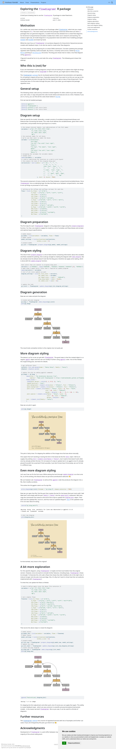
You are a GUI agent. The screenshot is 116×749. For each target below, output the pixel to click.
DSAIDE (22, 40)
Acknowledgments (92, 31)
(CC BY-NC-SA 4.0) (25, 746)
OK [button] (64, 743)
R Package (23, 12)
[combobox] (112, 2)
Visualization (31, 12)
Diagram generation (93, 21)
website (30, 720)
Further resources (92, 29)
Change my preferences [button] (74, 743)
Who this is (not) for (92, 11)
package (30, 75)
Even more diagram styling (94, 25)
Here (68, 499)
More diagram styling (93, 23)
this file (58, 97)
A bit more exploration (93, 27)
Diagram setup (91, 15)
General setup (91, 13)
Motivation (90, 9)
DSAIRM (30, 40)
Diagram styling (91, 19)
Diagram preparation (93, 17)
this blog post (36, 53)
